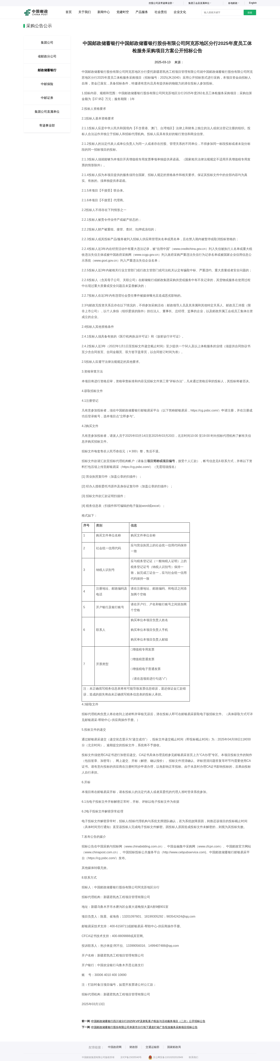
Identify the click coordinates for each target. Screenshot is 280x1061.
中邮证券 (47, 97)
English (253, 3)
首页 (69, 12)
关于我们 (84, 12)
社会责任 (161, 12)
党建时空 (122, 12)
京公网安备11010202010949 (165, 1057)
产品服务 (142, 12)
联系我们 (193, 1057)
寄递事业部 (47, 125)
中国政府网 (115, 1047)
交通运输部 (152, 1047)
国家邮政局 (174, 1047)
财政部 (134, 1047)
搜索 (250, 12)
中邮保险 (47, 84)
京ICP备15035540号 (131, 1057)
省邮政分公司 (47, 56)
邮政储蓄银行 (47, 70)
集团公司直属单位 (47, 111)
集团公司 (47, 42)
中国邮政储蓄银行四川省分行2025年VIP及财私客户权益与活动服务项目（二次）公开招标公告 (148, 1021)
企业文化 (180, 12)
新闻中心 (103, 12)
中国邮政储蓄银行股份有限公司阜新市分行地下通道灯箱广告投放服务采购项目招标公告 (144, 1027)
